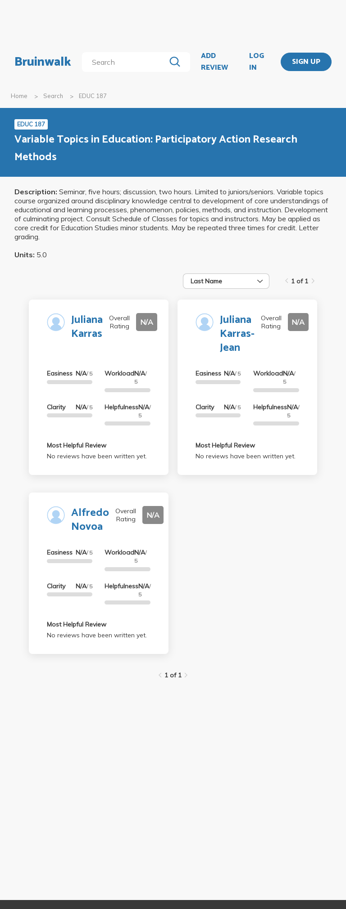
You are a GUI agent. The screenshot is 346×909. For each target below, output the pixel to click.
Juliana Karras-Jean (237, 334)
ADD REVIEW (214, 61)
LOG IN (256, 61)
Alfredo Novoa (90, 520)
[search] (125, 62)
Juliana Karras (87, 327)
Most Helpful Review (76, 445)
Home (19, 95)
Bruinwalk (42, 62)
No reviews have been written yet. (97, 456)
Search (53, 95)
